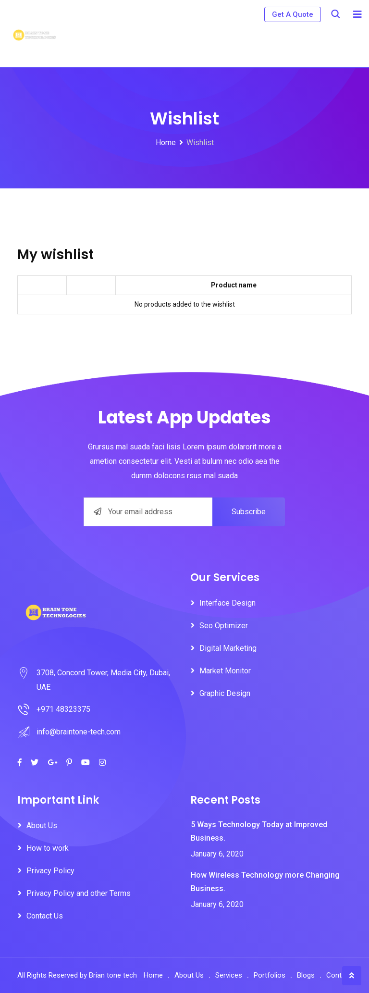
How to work (47, 848)
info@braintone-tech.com (79, 731)
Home (153, 975)
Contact (339, 975)
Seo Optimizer (223, 625)
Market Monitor (225, 670)
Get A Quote (292, 14)
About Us (41, 825)
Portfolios (269, 975)
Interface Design (227, 603)
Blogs (306, 975)
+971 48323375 (63, 709)
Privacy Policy (50, 870)
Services (228, 975)
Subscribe (249, 511)
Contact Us (44, 915)
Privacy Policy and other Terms (78, 893)
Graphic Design (224, 693)
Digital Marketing (228, 648)
